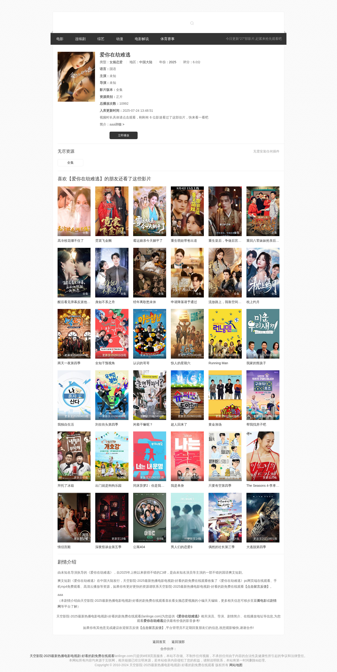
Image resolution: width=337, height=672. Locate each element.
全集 (70, 162)
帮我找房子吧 (256, 424)
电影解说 (142, 39)
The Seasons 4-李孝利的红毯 (267, 485)
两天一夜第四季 (69, 363)
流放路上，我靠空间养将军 (228, 302)
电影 (59, 39)
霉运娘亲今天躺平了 (148, 240)
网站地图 (235, 665)
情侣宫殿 (64, 547)
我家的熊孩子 (256, 363)
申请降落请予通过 (184, 302)
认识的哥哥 (141, 363)
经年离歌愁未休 (144, 302)
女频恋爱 (116, 62)
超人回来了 (179, 424)
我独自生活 (66, 424)
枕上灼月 (253, 302)
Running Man (218, 363)
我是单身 (177, 485)
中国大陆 (145, 62)
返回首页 (159, 642)
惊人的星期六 (180, 363)
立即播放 (123, 135)
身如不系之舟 (105, 302)
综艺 (100, 39)
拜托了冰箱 (66, 485)
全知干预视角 (105, 363)
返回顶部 (178, 642)
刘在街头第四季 (106, 424)
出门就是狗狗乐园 (108, 485)
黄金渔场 (215, 424)
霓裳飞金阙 (103, 240)
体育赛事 (168, 39)
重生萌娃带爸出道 (184, 240)
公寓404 (139, 547)
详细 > (119, 124)
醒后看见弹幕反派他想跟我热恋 (80, 302)
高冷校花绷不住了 (71, 240)
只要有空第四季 (220, 485)
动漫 (119, 39)
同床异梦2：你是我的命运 (152, 485)
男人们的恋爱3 (181, 547)
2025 (172, 62)
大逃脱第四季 (256, 547)
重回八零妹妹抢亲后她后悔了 (267, 240)
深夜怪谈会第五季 (108, 547)
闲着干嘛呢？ (143, 424)
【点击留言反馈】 (257, 586)
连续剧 (80, 39)
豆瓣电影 (260, 600)
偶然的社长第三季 (222, 547)
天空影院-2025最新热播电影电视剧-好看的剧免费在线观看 (72, 656)
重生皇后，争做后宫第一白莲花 (231, 240)
